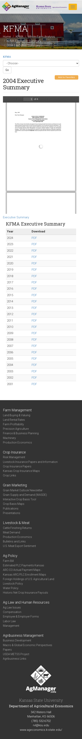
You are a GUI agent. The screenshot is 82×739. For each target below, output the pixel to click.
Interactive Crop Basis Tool (19, 499)
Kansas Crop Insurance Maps (21, 470)
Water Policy (10, 588)
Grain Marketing (15, 485)
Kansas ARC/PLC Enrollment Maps (24, 574)
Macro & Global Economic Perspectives (27, 645)
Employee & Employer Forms (21, 616)
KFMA (19, 36)
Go (7, 70)
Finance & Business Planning (21, 433)
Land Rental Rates (14, 419)
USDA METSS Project (16, 654)
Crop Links (9, 475)
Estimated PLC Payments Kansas (23, 565)
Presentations (11, 513)
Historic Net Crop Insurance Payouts (25, 592)
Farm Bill (8, 560)
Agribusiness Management (23, 635)
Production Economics (17, 442)
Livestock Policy (13, 583)
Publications (10, 508)
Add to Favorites (66, 77)
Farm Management (17, 410)
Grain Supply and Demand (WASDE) (25, 494)
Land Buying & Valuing (16, 415)
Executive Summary (16, 217)
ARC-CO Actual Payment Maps (21, 569)
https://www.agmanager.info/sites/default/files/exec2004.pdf (41, 155)
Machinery (9, 438)
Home (7, 36)
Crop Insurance (14, 452)
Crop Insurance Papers (17, 466)
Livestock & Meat (16, 523)
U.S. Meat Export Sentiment (19, 546)
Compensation (12, 612)
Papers (7, 649)
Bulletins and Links (14, 541)
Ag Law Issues (12, 607)
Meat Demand (11, 532)
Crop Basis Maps (13, 503)
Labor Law (9, 621)
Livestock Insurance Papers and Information (30, 461)
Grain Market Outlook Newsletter (23, 490)
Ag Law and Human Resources (26, 602)
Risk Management (14, 457)
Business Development (17, 640)
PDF (34, 238)
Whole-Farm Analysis (41, 36)
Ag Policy (10, 556)
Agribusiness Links (14, 658)
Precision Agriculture (16, 428)
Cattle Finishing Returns (17, 528)
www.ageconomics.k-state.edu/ (41, 730)
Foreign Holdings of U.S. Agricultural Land (28, 579)
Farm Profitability (13, 424)
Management (11, 625)
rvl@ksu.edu (41, 725)
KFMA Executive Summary (24, 41)
